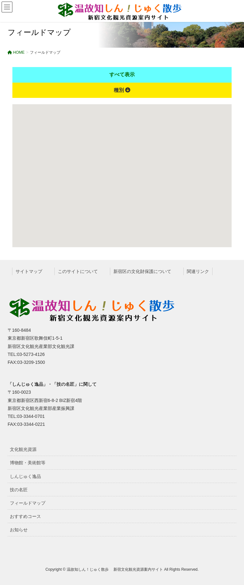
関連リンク (198, 271)
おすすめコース (25, 516)
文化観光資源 (23, 449)
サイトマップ (29, 271)
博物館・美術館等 (27, 462)
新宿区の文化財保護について (142, 271)
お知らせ (19, 529)
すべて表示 (122, 74)
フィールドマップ (27, 503)
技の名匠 (19, 489)
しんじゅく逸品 (25, 476)
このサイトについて (78, 271)
